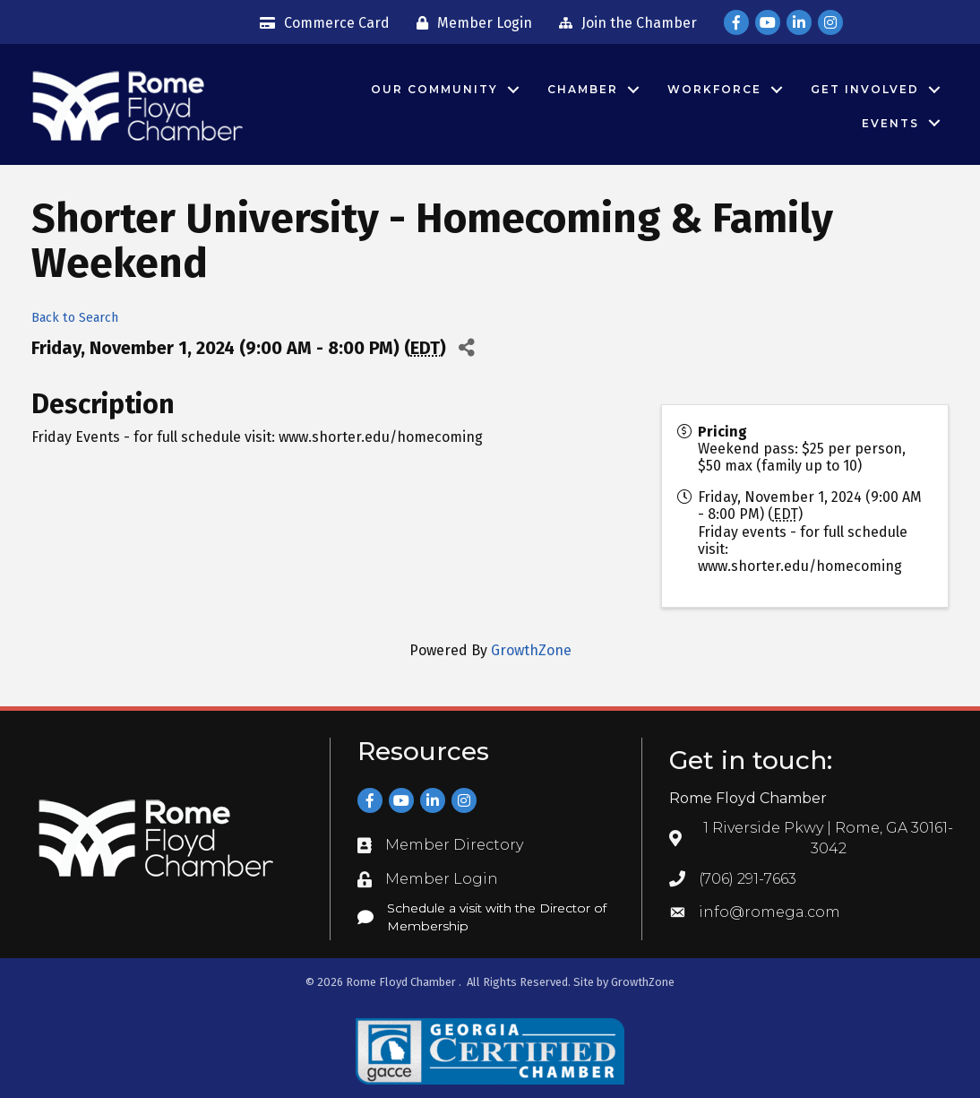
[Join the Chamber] (623, 23)
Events (889, 123)
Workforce (713, 89)
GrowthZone (531, 650)
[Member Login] (470, 23)
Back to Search (74, 317)
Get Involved (864, 89)
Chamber (581, 89)
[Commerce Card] (320, 23)
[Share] (466, 348)
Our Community (433, 89)
